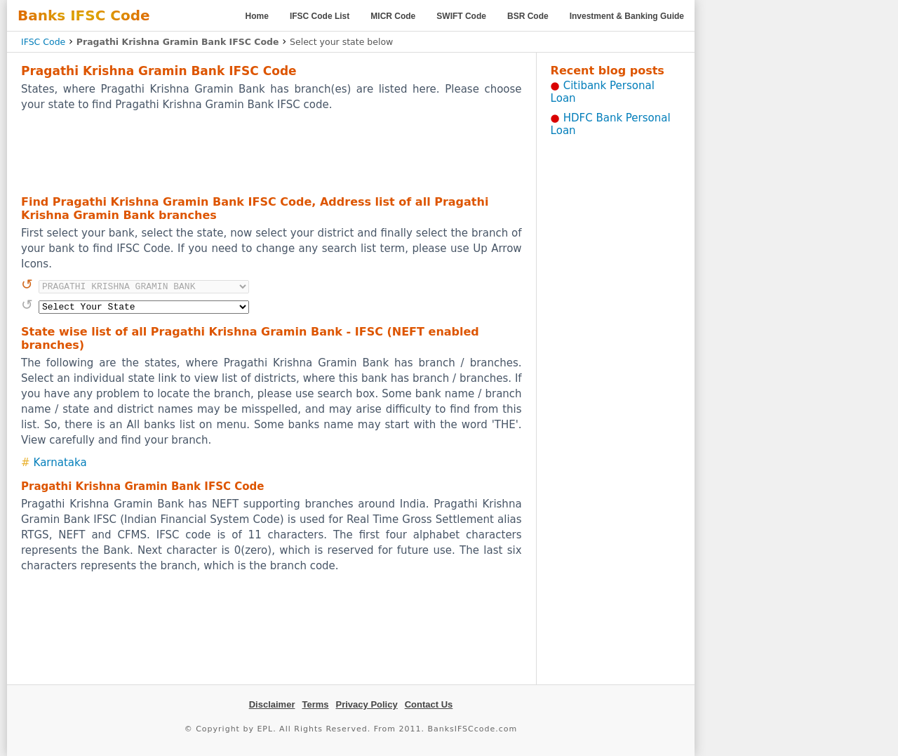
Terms (315, 704)
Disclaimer (272, 704)
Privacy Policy (367, 704)
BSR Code (528, 16)
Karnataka (60, 462)
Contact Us (429, 704)
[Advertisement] (271, 152)
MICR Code (392, 16)
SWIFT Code (461, 16)
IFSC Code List (319, 16)
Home (257, 16)
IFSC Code (43, 42)
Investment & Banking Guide (627, 16)
